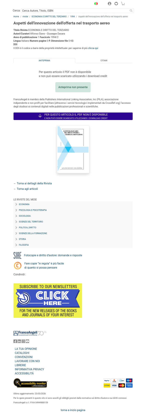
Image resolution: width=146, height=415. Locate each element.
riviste (25, 16)
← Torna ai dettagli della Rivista (33, 183)
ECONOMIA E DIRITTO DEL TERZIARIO (49, 16)
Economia (24, 204)
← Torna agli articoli (26, 189)
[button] (95, 4)
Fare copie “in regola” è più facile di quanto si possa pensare (44, 265)
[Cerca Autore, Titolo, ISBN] (75, 10)
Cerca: (17, 10)
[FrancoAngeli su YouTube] (27, 342)
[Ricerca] (131, 10)
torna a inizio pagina (73, 410)
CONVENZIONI (24, 357)
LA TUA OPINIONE (26, 348)
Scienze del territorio (31, 222)
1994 (72, 16)
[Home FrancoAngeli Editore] (25, 4)
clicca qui (93, 48)
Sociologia (25, 216)
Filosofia (24, 245)
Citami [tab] (104, 60)
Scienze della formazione (33, 233)
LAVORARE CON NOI (27, 361)
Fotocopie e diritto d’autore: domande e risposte (53, 255)
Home (16, 16)
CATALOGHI (22, 353)
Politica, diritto (27, 227)
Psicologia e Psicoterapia (33, 210)
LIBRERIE (20, 365)
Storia (22, 239)
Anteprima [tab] (44, 60)
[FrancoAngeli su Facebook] (15, 342)
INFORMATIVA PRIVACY (29, 369)
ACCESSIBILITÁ (24, 373)
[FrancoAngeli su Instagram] (23, 342)
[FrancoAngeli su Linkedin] (19, 342)
